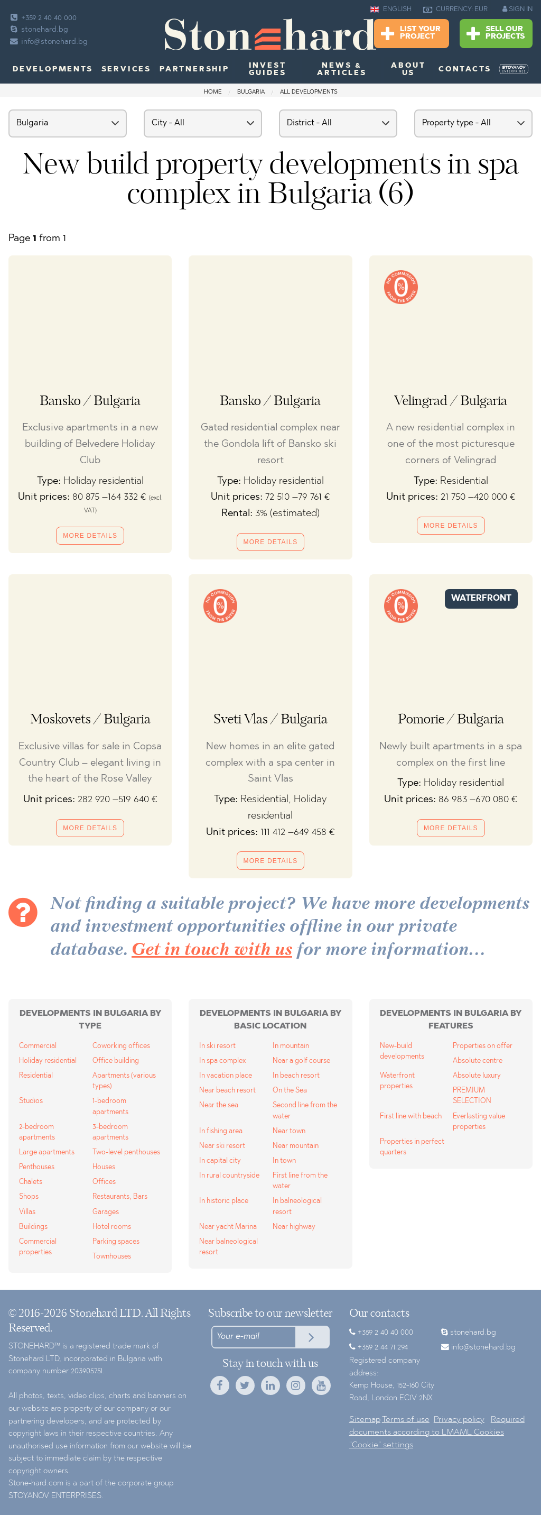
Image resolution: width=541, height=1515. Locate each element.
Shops (29, 1196)
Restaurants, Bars (119, 1196)
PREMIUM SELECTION (472, 1096)
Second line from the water (305, 1110)
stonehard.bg (38, 30)
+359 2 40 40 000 (42, 18)
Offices (104, 1182)
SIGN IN (517, 9)
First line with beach (411, 1116)
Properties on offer (482, 1046)
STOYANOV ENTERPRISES (54, 1496)
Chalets (30, 1182)
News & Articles (341, 69)
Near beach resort (227, 1090)
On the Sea (290, 1090)
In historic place (223, 1201)
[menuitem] (514, 69)
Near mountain (296, 1146)
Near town (289, 1131)
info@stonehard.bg (48, 42)
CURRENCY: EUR (455, 9)
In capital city (220, 1161)
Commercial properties (38, 1247)
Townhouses (111, 1256)
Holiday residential (48, 1061)
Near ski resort (222, 1146)
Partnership (194, 70)
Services (126, 70)
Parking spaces (115, 1241)
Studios (31, 1101)
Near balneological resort (228, 1247)
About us (408, 69)
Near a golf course (301, 1061)
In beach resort (296, 1075)
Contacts (465, 70)
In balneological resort (297, 1206)
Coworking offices (121, 1046)
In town (284, 1161)
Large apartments (46, 1152)
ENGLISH (391, 9)
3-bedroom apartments (110, 1132)
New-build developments (402, 1051)
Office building (115, 1061)
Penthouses (36, 1167)
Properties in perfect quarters (412, 1147)
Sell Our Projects (496, 34)
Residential (36, 1075)
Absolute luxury (477, 1075)
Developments (53, 70)
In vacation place (225, 1075)
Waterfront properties (397, 1081)
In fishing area (220, 1131)
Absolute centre (477, 1061)
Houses (103, 1167)
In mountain (291, 1046)
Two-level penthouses (126, 1152)
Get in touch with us (212, 950)
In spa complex (222, 1061)
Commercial (38, 1046)
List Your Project (411, 34)
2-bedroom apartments (37, 1132)
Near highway (294, 1227)
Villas (27, 1212)
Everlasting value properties (479, 1122)
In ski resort (217, 1046)
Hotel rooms (111, 1227)
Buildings (33, 1227)
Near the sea (218, 1105)
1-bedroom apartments (110, 1106)
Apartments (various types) (124, 1081)
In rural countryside (229, 1175)
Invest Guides (267, 69)
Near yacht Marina (228, 1227)
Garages (105, 1212)
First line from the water (300, 1181)
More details (90, 535)
